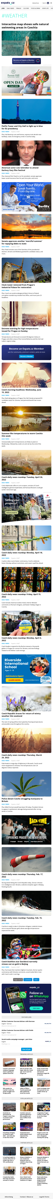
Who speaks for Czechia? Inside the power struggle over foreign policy (9, 1091)
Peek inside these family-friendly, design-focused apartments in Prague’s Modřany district (42, 1181)
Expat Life (45, 8)
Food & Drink (35, 8)
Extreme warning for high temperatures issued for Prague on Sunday (20, 329)
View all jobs (26, 1049)
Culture (26, 8)
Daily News (10, 8)
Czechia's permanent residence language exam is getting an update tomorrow (9, 1071)
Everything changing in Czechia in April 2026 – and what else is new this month (9, 1135)
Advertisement (47, 65)
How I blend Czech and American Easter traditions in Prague (26, 1178)
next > (36, 980)
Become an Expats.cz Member (26, 348)
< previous (28, 980)
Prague (18, 8)
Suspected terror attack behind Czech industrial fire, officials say (26, 1135)
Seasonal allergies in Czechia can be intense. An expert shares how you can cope (43, 1160)
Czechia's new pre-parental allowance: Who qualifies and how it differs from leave (25, 1116)
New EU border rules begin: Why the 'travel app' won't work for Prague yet (26, 1071)
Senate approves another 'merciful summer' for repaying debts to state (22, 242)
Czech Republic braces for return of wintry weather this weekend (21, 714)
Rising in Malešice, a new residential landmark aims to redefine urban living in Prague (26, 1160)
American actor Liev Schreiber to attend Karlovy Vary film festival (20, 168)
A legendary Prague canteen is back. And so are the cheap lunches (43, 1115)
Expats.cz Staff (15, 131)
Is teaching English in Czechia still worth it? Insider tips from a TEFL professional (9, 1159)
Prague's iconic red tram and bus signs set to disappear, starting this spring (42, 1135)
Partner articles (27, 1143)
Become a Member (26, 356)
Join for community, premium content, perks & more (26, 352)
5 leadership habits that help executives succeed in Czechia (9, 1178)
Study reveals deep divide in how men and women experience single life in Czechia (43, 1072)
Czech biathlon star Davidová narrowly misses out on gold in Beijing (19, 962)
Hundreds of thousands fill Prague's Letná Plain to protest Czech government (9, 1116)
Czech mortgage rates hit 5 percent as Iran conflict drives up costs (43, 1091)
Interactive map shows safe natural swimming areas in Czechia (25, 25)
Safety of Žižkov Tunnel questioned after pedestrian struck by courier (25, 1091)
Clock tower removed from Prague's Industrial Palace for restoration (18, 286)
